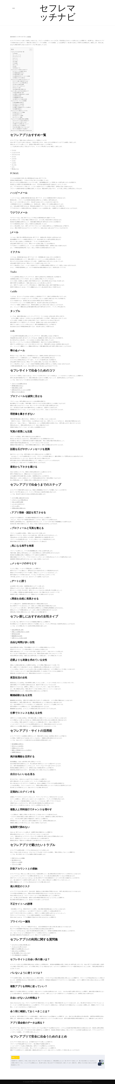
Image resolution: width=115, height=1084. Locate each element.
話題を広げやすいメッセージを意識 (22, 76)
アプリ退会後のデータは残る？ (21, 128)
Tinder (15, 61)
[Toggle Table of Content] (30, 49)
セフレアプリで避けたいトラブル (20, 110)
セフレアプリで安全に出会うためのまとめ (22, 130)
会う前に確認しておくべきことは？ (22, 127)
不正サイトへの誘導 (19, 115)
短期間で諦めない (18, 109)
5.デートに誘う (17, 87)
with (15, 66)
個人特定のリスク (18, 114)
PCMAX (16, 53)
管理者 (29, 36)
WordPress (89, 1081)
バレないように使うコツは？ (20, 122)
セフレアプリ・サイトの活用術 (19, 100)
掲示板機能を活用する (19, 102)
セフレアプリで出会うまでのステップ (21, 79)
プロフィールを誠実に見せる (20, 71)
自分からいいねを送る (19, 104)
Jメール (16, 58)
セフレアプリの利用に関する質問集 (20, 119)
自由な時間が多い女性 (19, 92)
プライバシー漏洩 (18, 117)
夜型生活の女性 (18, 95)
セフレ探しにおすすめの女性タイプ (20, 91)
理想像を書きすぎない (19, 72)
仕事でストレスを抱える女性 (21, 99)
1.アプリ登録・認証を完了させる (21, 81)
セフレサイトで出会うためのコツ (20, 69)
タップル (16, 64)
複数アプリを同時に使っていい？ (21, 123)
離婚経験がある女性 (19, 97)
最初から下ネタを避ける (20, 77)
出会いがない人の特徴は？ (20, 125)
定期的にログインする (19, 105)
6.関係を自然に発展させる (20, 89)
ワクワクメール (17, 56)
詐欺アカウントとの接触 (19, 112)
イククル (16, 59)
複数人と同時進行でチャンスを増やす (23, 107)
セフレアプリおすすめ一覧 (18, 51)
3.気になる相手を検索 (19, 84)
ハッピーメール (17, 55)
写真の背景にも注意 (19, 74)
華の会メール (17, 67)
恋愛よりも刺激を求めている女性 (22, 94)
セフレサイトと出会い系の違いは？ (21, 120)
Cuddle (16, 63)
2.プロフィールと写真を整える (21, 82)
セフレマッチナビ (57, 13)
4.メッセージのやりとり (20, 86)
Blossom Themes (74, 1081)
